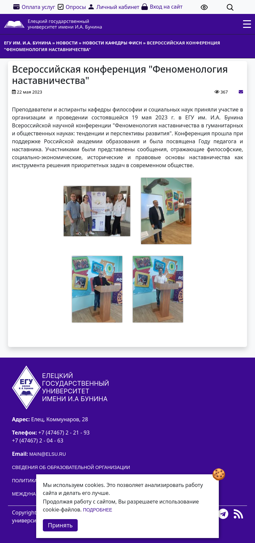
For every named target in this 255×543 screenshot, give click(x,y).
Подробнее (97, 509)
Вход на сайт (161, 7)
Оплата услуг (34, 7)
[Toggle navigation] (247, 24)
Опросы (71, 7)
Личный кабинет (113, 7)
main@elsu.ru (47, 454)
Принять (60, 525)
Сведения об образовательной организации (71, 467)
